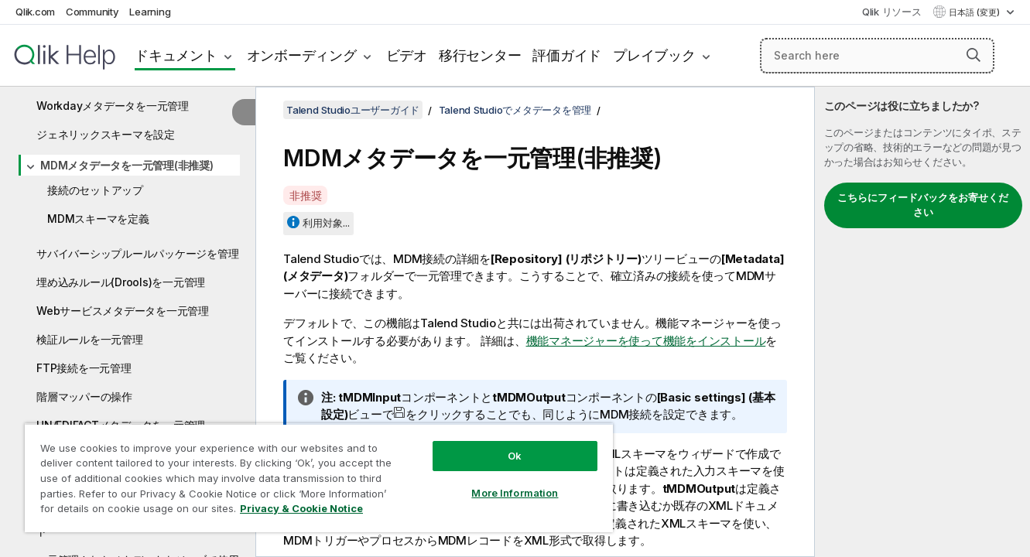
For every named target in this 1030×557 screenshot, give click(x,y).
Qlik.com (35, 11)
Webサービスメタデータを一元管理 (122, 310)
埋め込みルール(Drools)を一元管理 (120, 282)
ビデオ (406, 55)
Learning (149, 11)
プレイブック (654, 55)
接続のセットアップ (95, 189)
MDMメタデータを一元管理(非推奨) (127, 165)
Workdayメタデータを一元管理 (112, 105)
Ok (515, 455)
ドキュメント (176, 55)
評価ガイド (566, 55)
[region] (319, 477)
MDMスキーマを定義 (98, 218)
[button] (973, 55)
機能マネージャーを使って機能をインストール (646, 340)
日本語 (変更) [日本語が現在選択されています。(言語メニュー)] (975, 12)
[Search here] (877, 55)
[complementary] (922, 322)
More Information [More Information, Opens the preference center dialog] (514, 493)
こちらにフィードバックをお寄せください (922, 205)
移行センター (480, 55)
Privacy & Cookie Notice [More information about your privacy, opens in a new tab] (301, 508)
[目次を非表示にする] (243, 112)
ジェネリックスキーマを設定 (105, 134)
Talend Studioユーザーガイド (352, 110)
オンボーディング (302, 55)
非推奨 (305, 195)
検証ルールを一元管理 (89, 339)
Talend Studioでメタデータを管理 (515, 110)
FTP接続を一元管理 (84, 367)
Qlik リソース (892, 11)
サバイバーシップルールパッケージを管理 (137, 253)
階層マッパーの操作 (84, 396)
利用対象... (326, 223)
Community (92, 11)
